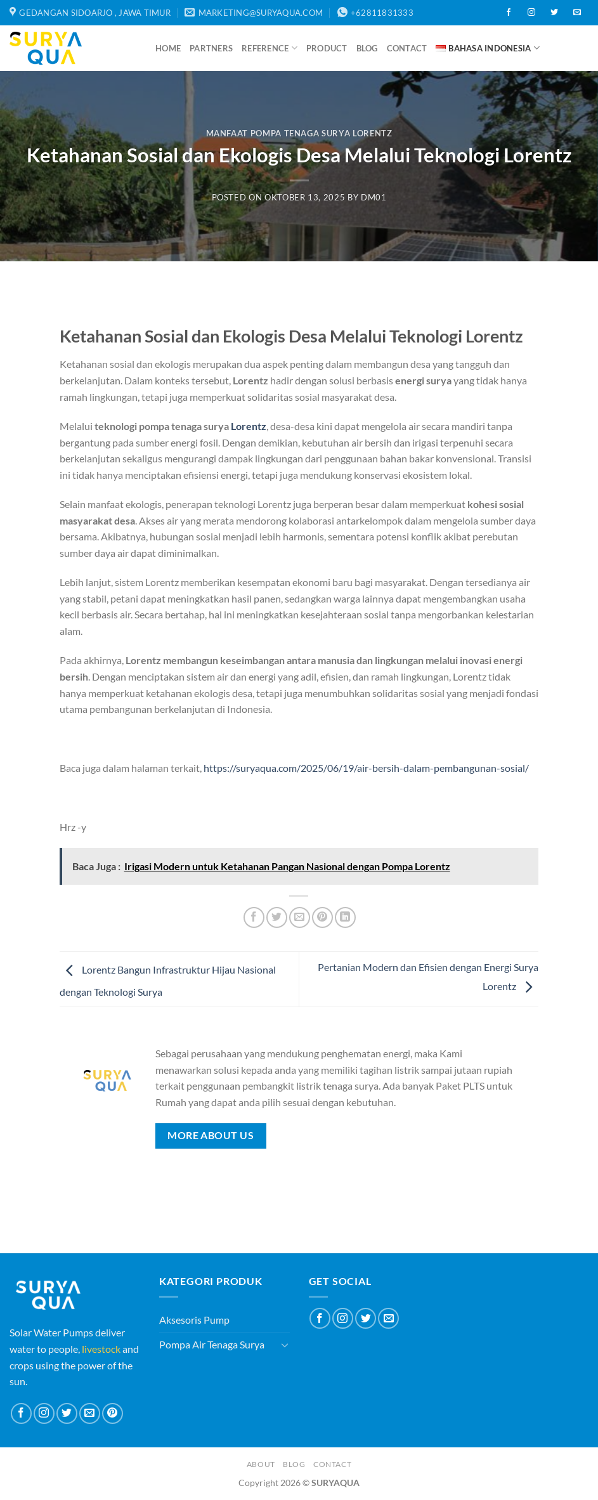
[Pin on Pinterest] (322, 917)
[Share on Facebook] (254, 917)
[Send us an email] (577, 12)
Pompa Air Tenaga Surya (211, 1344)
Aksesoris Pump (194, 1320)
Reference (269, 48)
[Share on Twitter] (276, 917)
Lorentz (248, 426)
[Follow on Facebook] (508, 12)
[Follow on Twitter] (554, 12)
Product (327, 48)
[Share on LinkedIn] (345, 917)
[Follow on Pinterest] (112, 1413)
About (261, 1464)
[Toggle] (285, 1344)
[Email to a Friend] (299, 917)
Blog (367, 48)
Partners (211, 48)
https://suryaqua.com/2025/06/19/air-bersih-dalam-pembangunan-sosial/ (366, 768)
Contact (407, 48)
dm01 (374, 197)
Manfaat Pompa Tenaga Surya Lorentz (299, 133)
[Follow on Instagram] (531, 12)
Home (168, 48)
